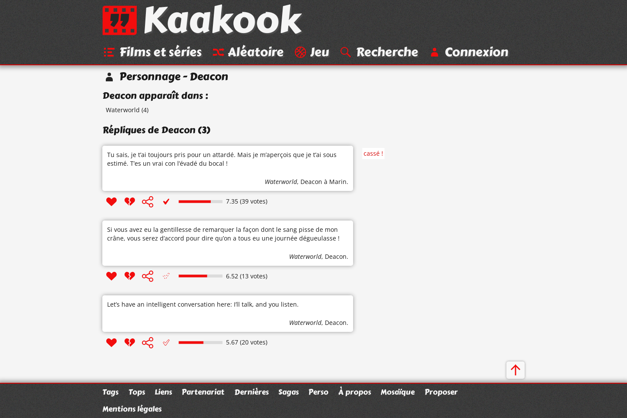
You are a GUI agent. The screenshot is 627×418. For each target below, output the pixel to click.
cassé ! (373, 154)
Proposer (441, 392)
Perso (318, 392)
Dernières (251, 392)
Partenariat (203, 392)
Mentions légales (132, 409)
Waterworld (123, 110)
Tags (110, 392)
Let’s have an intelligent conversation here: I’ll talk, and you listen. (203, 305)
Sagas (288, 392)
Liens (163, 392)
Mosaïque (398, 392)
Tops (136, 392)
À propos (354, 392)
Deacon (311, 182)
